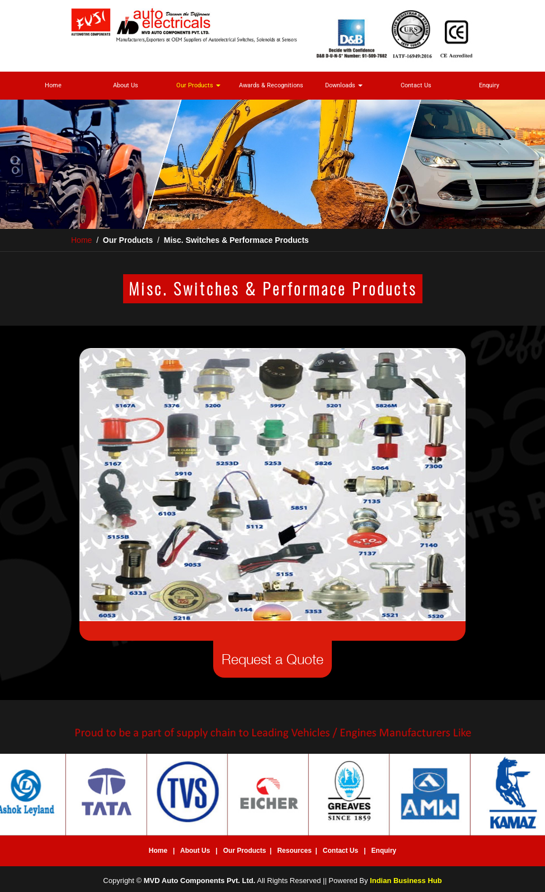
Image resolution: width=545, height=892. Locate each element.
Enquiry (489, 85)
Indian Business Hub (406, 880)
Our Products (198, 85)
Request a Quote (272, 659)
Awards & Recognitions (271, 85)
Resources (294, 851)
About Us (125, 85)
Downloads (344, 85)
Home (53, 85)
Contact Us (416, 85)
